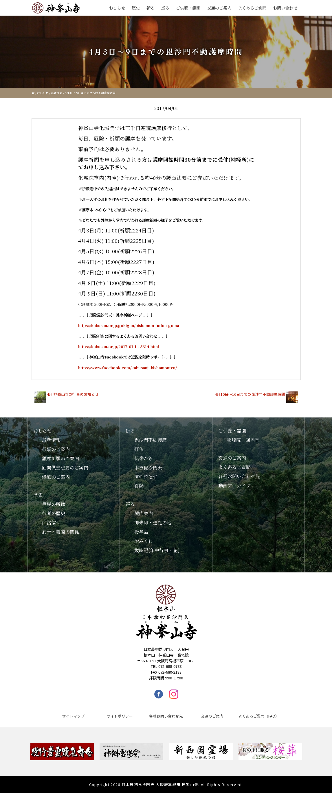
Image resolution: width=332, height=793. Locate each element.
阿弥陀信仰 (145, 477)
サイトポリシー (120, 716)
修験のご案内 (56, 477)
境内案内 (143, 513)
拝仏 (139, 449)
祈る (150, 8)
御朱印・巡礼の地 (152, 522)
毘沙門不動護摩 (150, 440)
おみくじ (143, 541)
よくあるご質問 (252, 8)
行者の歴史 (53, 513)
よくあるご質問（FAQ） (258, 716)
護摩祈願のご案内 (60, 458)
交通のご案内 (219, 8)
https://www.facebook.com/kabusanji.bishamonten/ (127, 367)
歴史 (136, 8)
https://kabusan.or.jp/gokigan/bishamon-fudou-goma (128, 325)
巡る (165, 8)
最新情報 (57, 93)
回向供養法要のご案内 (65, 467)
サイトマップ (73, 716)
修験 (139, 486)
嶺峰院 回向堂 (243, 440)
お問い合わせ (285, 8)
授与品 (141, 531)
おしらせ (117, 8)
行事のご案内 (56, 449)
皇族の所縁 (53, 504)
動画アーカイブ (234, 485)
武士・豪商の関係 (60, 531)
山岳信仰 (51, 522)
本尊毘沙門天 (148, 467)
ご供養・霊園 (188, 8)
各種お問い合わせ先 (239, 476)
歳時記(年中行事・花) (157, 550)
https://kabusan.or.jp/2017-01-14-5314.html (118, 346)
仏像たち (143, 458)
